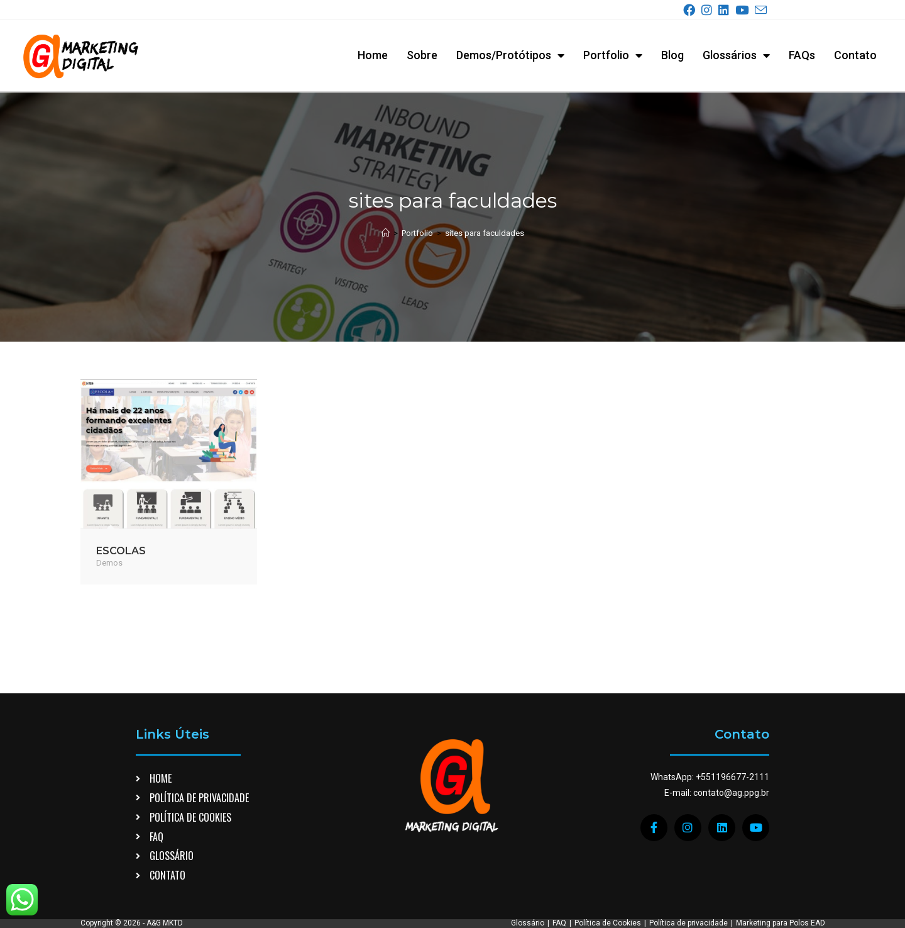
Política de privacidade (688, 851)
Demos (109, 562)
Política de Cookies (607, 851)
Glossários (736, 55)
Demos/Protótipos (510, 55)
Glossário (527, 851)
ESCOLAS (121, 550)
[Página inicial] (385, 232)
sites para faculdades (484, 232)
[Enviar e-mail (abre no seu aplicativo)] (760, 11)
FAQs (802, 55)
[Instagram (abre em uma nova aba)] (709, 10)
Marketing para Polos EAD (780, 851)
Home (373, 55)
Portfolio (612, 55)
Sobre (422, 55)
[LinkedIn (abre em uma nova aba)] (726, 10)
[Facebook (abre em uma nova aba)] (692, 10)
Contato (855, 55)
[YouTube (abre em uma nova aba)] (744, 10)
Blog (672, 55)
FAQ (559, 851)
